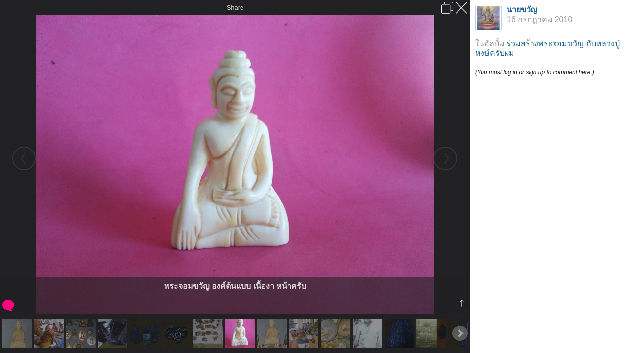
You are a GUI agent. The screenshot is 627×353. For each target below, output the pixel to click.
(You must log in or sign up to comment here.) (534, 72)
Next (460, 333)
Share (235, 7)
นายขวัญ (521, 9)
